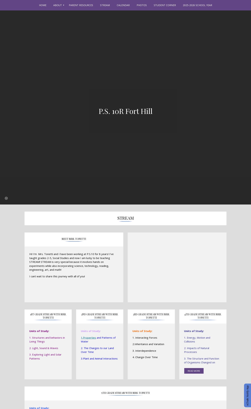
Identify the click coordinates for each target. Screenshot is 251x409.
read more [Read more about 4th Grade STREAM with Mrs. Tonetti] (194, 370)
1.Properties (88, 337)
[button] (6, 198)
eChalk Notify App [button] (247, 395)
